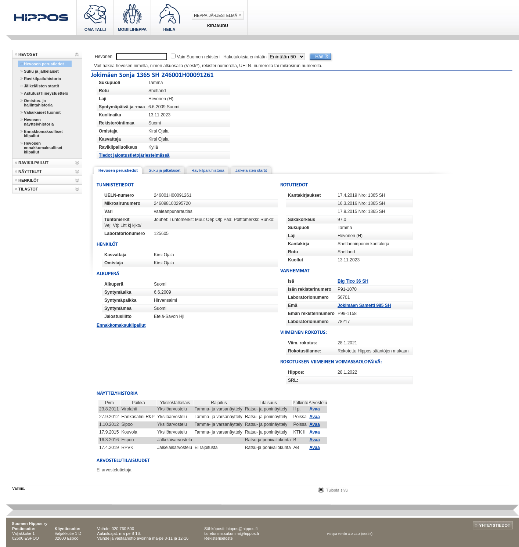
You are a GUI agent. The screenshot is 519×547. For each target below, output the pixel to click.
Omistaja (108, 131)
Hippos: (296, 372)
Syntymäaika (117, 292)
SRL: (293, 380)
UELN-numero (119, 195)
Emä (292, 305)
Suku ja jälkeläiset (41, 71)
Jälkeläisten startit (41, 86)
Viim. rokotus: (302, 342)
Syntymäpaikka (120, 300)
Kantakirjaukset (304, 195)
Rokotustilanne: (304, 351)
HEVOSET (28, 54)
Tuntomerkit (116, 219)
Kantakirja (298, 243)
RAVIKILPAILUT (33, 162)
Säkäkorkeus (301, 219)
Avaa (314, 409)
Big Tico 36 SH (353, 281)
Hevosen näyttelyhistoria (39, 121)
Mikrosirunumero (122, 203)
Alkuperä (113, 284)
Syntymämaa (117, 308)
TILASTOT (28, 189)
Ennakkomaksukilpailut (121, 325)
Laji (103, 98)
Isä (291, 281)
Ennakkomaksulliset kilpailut (43, 133)
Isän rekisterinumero (309, 289)
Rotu (104, 90)
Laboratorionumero (124, 233)
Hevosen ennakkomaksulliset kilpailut (43, 147)
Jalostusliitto (117, 316)
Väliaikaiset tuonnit (42, 112)
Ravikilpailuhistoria (42, 78)
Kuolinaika (110, 114)
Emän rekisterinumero (311, 313)
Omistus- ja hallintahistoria (38, 102)
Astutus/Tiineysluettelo (46, 93)
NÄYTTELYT (30, 171)
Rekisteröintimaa (116, 123)
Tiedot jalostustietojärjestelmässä (134, 155)
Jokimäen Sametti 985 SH (364, 305)
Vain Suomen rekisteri (198, 56)
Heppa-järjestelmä (215, 15)
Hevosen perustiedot (44, 64)
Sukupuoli (109, 82)
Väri (108, 211)
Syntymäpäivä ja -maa (122, 106)
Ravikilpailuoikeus (118, 147)
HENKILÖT (28, 180)
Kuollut (295, 259)
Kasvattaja (110, 139)
